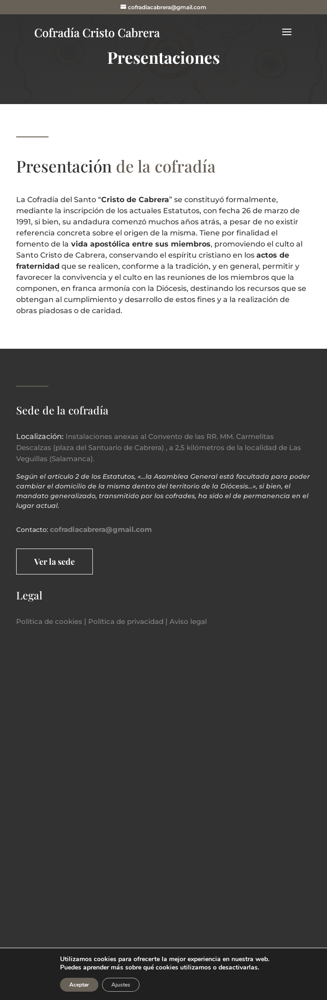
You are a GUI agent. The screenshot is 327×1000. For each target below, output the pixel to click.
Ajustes (120, 984)
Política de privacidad (126, 621)
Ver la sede (54, 561)
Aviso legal (188, 621)
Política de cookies (49, 621)
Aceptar (79, 984)
